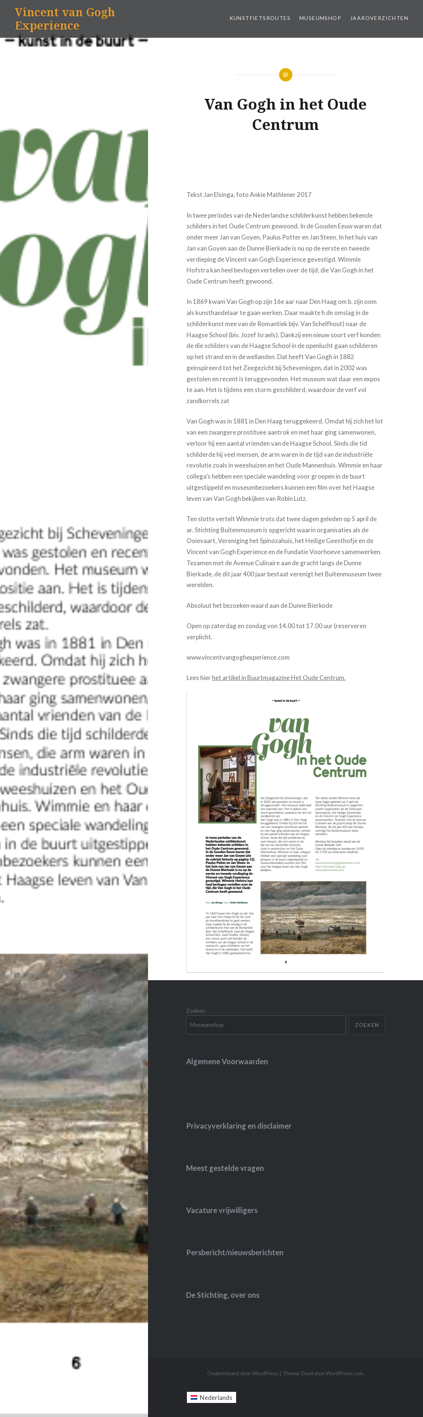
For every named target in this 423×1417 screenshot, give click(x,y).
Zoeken (195, 1010)
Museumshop (320, 18)
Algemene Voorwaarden (227, 1061)
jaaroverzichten (379, 18)
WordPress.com (344, 1373)
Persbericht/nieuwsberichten (234, 1252)
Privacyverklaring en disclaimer (239, 1125)
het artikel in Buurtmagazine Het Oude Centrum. (279, 677)
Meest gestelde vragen (225, 1167)
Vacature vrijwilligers (222, 1210)
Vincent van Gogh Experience (65, 18)
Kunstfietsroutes (260, 18)
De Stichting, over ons (222, 1294)
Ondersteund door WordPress (242, 1373)
